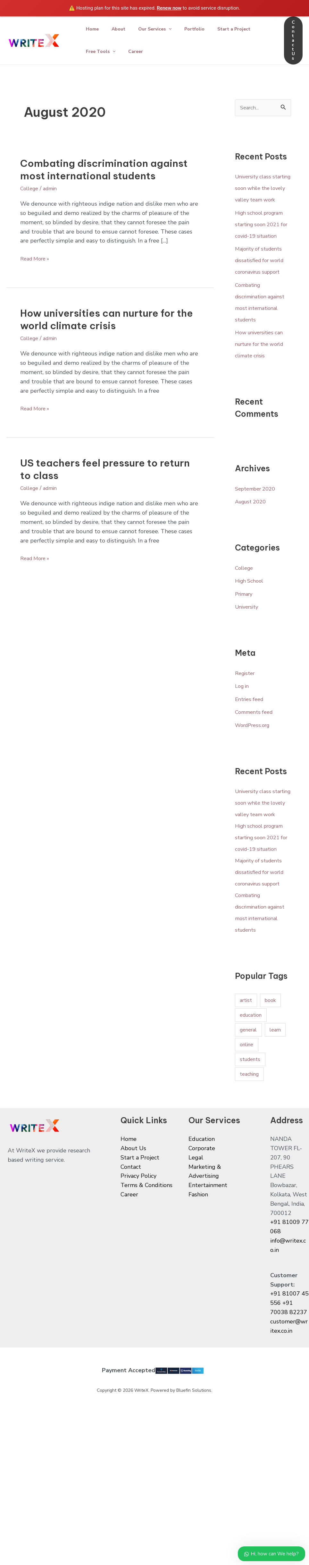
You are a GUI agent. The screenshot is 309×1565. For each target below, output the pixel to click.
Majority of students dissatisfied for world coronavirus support (262, 284)
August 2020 (253, 537)
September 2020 (258, 524)
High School (251, 616)
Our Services (161, 29)
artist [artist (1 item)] (246, 1070)
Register (246, 708)
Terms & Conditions (146, 1255)
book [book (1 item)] (270, 1070)
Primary (245, 629)
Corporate (201, 1218)
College (30, 188)
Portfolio (203, 29)
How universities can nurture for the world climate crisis (106, 319)
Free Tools (102, 51)
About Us (133, 1218)
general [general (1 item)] (248, 1099)
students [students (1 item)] (250, 1129)
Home (93, 29)
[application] (175, 29)
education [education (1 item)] (251, 1085)
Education (201, 1209)
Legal (195, 1227)
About (122, 29)
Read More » (37, 258)
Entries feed (251, 734)
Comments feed (256, 747)
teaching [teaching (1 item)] (249, 1144)
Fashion (198, 1265)
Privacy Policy (138, 1246)
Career (139, 51)
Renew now (169, 8)
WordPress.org (254, 760)
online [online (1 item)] (246, 1114)
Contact (131, 1237)
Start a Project (245, 29)
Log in (243, 721)
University (248, 642)
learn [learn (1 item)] (275, 1099)
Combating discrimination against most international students (104, 169)
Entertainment (207, 1255)
